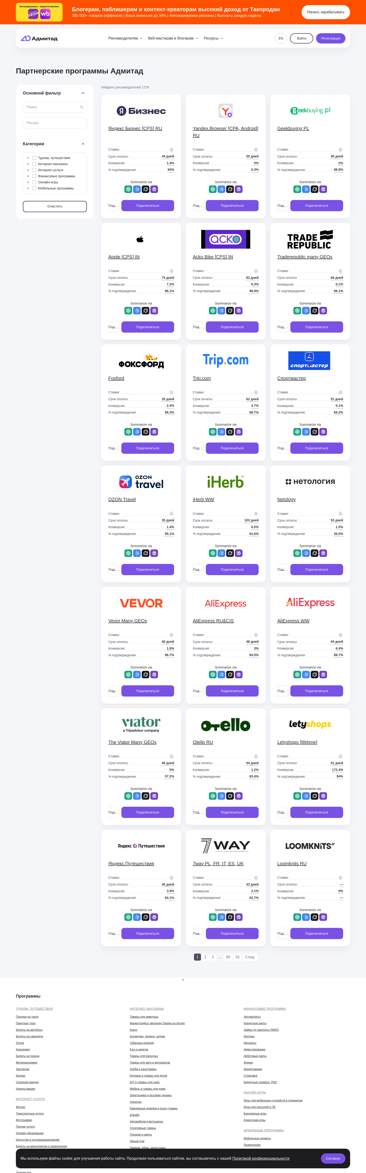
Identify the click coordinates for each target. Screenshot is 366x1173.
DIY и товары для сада (144, 1082)
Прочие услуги (25, 1126)
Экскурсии (22, 1069)
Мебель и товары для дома (147, 1088)
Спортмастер (291, 378)
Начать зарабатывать (326, 12)
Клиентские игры (255, 1120)
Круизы (20, 1075)
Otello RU (203, 742)
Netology (286, 499)
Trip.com (202, 378)
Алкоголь (136, 1102)
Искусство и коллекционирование (38, 1139)
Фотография (24, 1120)
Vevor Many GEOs (127, 620)
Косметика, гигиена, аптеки (147, 1036)
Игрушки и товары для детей (148, 1075)
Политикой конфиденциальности (260, 1158)
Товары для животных (144, 1016)
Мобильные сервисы (257, 1138)
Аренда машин (25, 1088)
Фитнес (20, 1107)
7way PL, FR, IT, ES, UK (218, 863)
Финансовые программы (265, 1008)
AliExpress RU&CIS (213, 620)
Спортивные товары (143, 1128)
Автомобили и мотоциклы (146, 1121)
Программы (28, 996)
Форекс (248, 1062)
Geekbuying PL (293, 128)
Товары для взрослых (144, 1056)
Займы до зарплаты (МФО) (261, 1029)
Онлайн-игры (255, 1092)
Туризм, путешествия (34, 1008)
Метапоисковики (26, 1062)
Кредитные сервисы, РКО (260, 1082)
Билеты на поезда (27, 1056)
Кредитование (253, 1069)
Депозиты (250, 1043)
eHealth (134, 1115)
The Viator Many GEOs (132, 742)
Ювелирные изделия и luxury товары (154, 1108)
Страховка (250, 1075)
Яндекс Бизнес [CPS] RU (135, 128)
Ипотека (249, 1036)
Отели (20, 1043)
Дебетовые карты (255, 1056)
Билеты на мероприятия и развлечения (41, 1146)
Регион (33, 123)
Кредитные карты (255, 1023)
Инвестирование (254, 1049)
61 (238, 957)
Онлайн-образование (30, 1133)
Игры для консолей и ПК (259, 1107)
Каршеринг (23, 1049)
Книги (133, 1029)
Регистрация (330, 38)
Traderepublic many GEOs (304, 256)
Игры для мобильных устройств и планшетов (273, 1100)
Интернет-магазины (147, 1008)
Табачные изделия (142, 1043)
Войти (301, 38)
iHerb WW (203, 499)
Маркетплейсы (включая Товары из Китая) (157, 1023)
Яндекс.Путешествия (131, 863)
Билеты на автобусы (29, 1029)
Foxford (116, 378)
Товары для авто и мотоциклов (150, 1062)
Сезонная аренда (27, 1082)
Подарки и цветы (141, 1134)
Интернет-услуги (30, 1099)
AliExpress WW (293, 620)
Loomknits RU (292, 863)
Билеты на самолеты (29, 1036)
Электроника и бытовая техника (151, 1095)
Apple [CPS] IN (124, 256)
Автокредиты (252, 1016)
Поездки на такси (27, 1016)
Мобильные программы (264, 1130)
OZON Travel (122, 499)
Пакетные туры (26, 1023)
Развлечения (252, 1145)
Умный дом (137, 1141)
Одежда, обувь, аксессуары (148, 1147)
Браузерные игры (255, 1113)
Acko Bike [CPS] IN (213, 256)
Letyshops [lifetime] (297, 742)
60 (228, 957)
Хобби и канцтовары (143, 1069)
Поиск (32, 107)
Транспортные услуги (30, 1113)
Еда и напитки (139, 1049)
